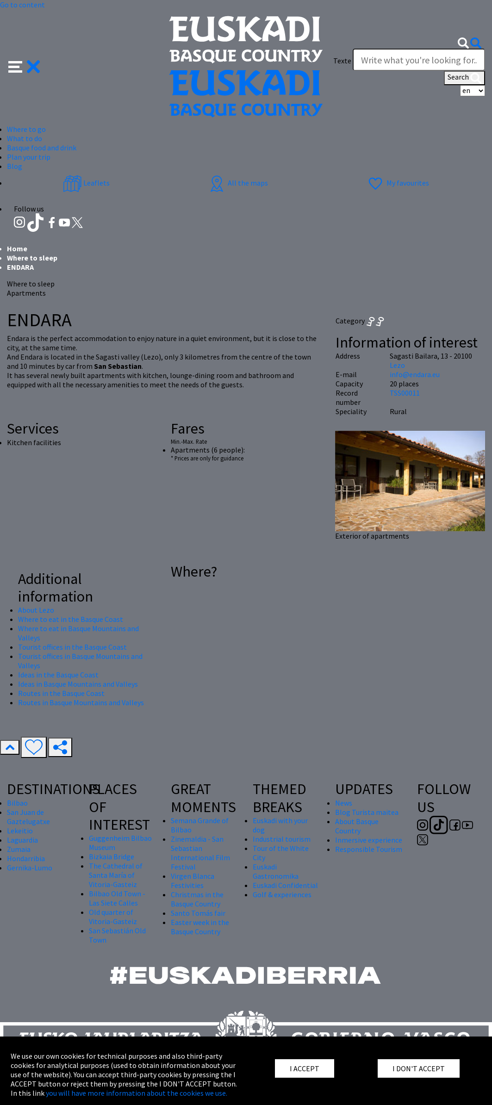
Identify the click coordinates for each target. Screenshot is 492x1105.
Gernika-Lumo (29, 867)
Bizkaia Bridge (111, 856)
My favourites (397, 182)
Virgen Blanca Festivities (192, 880)
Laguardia (22, 839)
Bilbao (17, 802)
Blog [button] (14, 166)
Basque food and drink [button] (41, 147)
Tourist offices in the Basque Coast (72, 647)
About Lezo (36, 610)
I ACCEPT (304, 1068)
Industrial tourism (282, 839)
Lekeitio (20, 830)
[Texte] (419, 60)
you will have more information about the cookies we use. (136, 1093)
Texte (342, 60)
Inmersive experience (368, 839)
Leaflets (86, 182)
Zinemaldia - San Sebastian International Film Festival (200, 852)
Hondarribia (26, 858)
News (343, 802)
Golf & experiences (282, 894)
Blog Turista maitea (367, 812)
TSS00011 (405, 392)
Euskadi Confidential (285, 885)
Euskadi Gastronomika (276, 871)
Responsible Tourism (368, 849)
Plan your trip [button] (28, 156)
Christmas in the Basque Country (197, 899)
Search (464, 77)
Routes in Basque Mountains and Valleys (81, 702)
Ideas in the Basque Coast (58, 674)
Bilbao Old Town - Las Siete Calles (117, 898)
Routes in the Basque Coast (61, 693)
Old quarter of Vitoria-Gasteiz (113, 916)
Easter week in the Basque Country (200, 927)
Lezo (397, 365)
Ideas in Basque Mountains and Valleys (78, 684)
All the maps (237, 182)
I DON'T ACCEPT (418, 1068)
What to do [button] (24, 138)
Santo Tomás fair (198, 913)
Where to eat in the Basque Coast (70, 619)
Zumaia (19, 849)
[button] (24, 65)
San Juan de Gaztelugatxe (28, 816)
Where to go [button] (26, 129)
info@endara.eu (415, 374)
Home (17, 248)
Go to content (22, 4)
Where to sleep (32, 257)
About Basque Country (357, 826)
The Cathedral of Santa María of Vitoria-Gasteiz (116, 875)
